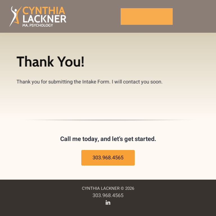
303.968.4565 (108, 195)
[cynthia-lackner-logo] (38, 6)
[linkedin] (108, 202)
